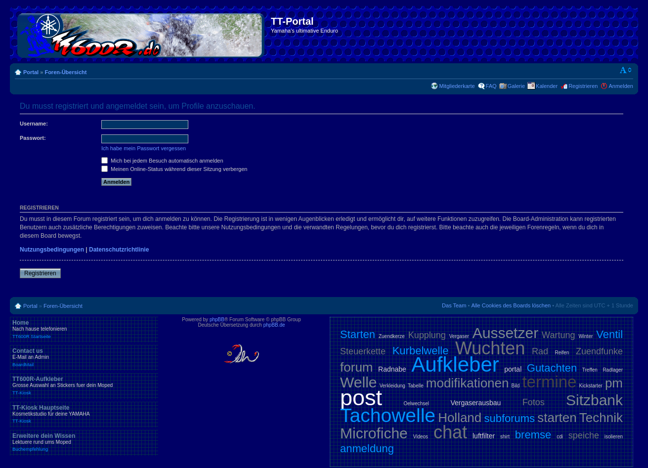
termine (549, 382)
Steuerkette (363, 351)
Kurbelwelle (420, 350)
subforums (509, 418)
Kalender (547, 86)
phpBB (217, 319)
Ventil (609, 334)
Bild (516, 385)
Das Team (454, 305)
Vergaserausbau (475, 403)
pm (614, 383)
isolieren (614, 436)
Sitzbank (594, 400)
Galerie (516, 86)
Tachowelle (387, 415)
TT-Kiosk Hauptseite (84, 414)
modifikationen (467, 383)
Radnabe (392, 369)
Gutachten (552, 368)
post (361, 397)
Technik (601, 417)
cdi (560, 436)
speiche (583, 435)
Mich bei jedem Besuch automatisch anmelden (162, 161)
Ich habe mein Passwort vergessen (143, 148)
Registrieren (583, 86)
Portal (31, 72)
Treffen (590, 370)
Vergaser (459, 336)
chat (450, 432)
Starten (357, 334)
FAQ (491, 86)
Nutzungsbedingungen (52, 249)
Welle (358, 382)
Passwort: (33, 138)
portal (512, 369)
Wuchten (490, 348)
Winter (585, 336)
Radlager (613, 370)
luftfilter (484, 436)
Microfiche (374, 433)
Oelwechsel (416, 403)
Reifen (562, 352)
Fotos (533, 402)
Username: (34, 124)
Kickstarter (591, 385)
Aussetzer (505, 333)
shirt (505, 436)
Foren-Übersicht (65, 72)
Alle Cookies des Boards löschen (511, 305)
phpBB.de (274, 325)
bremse (533, 434)
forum (356, 367)
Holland (459, 417)
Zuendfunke (599, 351)
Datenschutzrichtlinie (119, 249)
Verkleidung (392, 385)
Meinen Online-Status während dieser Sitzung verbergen (174, 169)
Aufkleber (455, 364)
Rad (540, 351)
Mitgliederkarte (457, 86)
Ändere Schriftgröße (626, 70)
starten (557, 417)
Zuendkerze (392, 336)
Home (84, 329)
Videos (420, 436)
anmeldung (367, 448)
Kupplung (427, 335)
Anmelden (620, 86)
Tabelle (416, 385)
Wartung (558, 335)
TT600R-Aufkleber (84, 385)
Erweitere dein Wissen (84, 442)
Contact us (84, 357)
